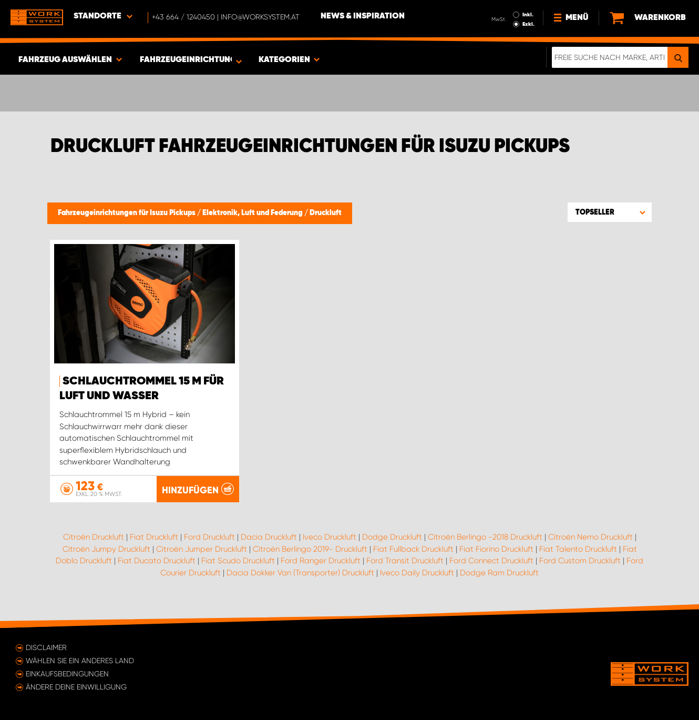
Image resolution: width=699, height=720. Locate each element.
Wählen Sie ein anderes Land (80, 660)
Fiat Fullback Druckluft (413, 549)
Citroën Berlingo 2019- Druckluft (310, 549)
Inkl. (527, 14)
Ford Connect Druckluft (491, 560)
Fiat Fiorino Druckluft (496, 549)
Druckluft (326, 213)
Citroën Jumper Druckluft (201, 549)
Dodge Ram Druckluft (499, 572)
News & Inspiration (363, 16)
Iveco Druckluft (329, 537)
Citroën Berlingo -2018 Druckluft (485, 537)
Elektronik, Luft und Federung (253, 213)
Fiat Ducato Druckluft (157, 560)
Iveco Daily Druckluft (417, 572)
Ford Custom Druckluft (580, 560)
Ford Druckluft (209, 537)
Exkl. (528, 24)
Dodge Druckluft (392, 537)
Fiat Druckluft (154, 537)
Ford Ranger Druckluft (321, 560)
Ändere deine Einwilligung (76, 687)
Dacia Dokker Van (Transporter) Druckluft (300, 572)
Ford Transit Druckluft (405, 560)
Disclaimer (46, 647)
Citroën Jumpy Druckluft (106, 549)
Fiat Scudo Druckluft (238, 560)
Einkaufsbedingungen (67, 674)
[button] (610, 211)
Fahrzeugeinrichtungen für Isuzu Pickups (127, 213)
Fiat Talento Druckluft (578, 549)
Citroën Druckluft (93, 537)
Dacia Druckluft (269, 537)
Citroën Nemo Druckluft (590, 537)
